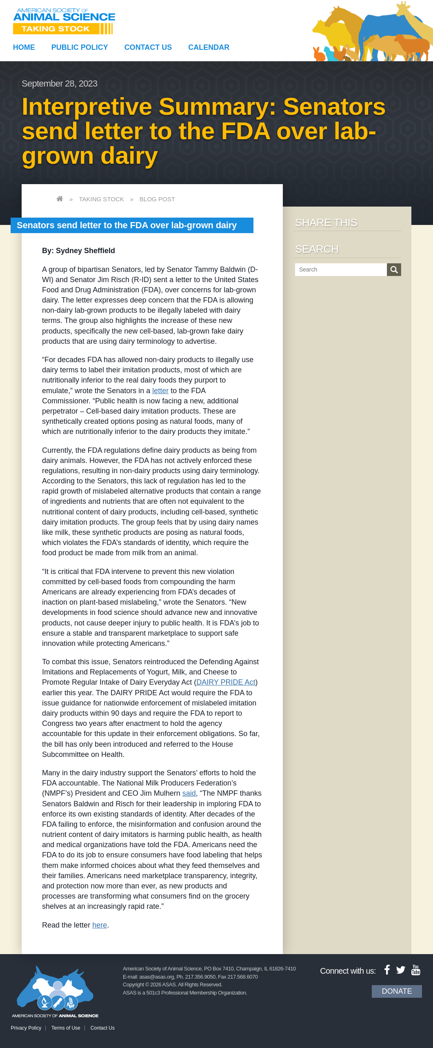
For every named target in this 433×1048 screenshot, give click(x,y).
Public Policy (79, 47)
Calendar (208, 47)
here (99, 925)
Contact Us (148, 47)
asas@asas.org (156, 977)
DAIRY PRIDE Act (225, 682)
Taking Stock (101, 199)
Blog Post (157, 199)
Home (24, 47)
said (189, 793)
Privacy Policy (26, 1028)
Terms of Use (65, 1028)
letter (160, 391)
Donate (397, 991)
